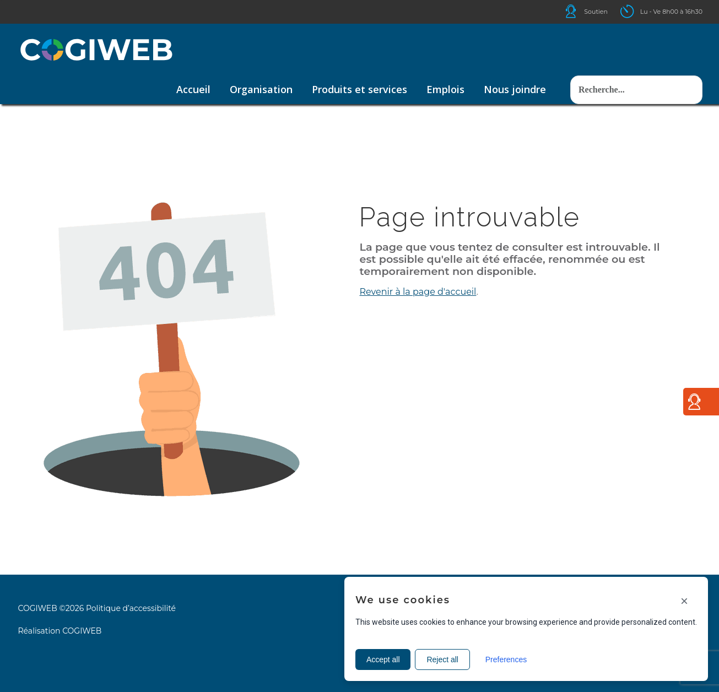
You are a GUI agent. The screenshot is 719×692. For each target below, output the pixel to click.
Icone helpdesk (580, 11)
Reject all (443, 659)
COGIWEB (81, 631)
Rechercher (570, 64)
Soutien (596, 11)
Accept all (383, 659)
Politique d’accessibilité (131, 608)
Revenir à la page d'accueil (417, 291)
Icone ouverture (637, 11)
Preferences (506, 659)
